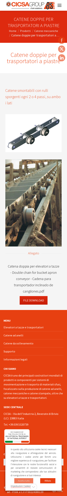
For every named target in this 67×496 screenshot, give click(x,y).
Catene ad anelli (13, 335)
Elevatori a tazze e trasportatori (23, 327)
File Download (33, 300)
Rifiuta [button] (48, 480)
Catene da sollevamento (18, 343)
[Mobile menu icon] (59, 5)
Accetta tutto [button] (24, 480)
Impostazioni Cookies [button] (21, 486)
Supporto (9, 351)
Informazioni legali (15, 359)
